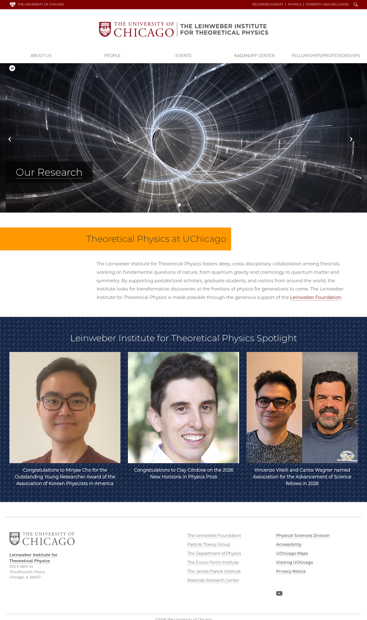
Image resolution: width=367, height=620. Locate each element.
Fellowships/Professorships (326, 55)
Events (183, 55)
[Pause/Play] (12, 68)
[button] (14, 138)
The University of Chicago (41, 4)
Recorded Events (267, 4)
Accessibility (289, 544)
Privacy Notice (291, 571)
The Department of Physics (214, 553)
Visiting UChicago (294, 562)
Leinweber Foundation (315, 297)
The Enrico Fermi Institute (213, 562)
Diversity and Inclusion (327, 4)
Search (356, 5)
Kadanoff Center (254, 55)
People (112, 55)
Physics (294, 4)
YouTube (279, 594)
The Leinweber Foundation (214, 535)
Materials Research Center (213, 580)
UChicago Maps (292, 553)
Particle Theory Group (208, 544)
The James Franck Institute (214, 571)
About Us (41, 55)
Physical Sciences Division (303, 535)
